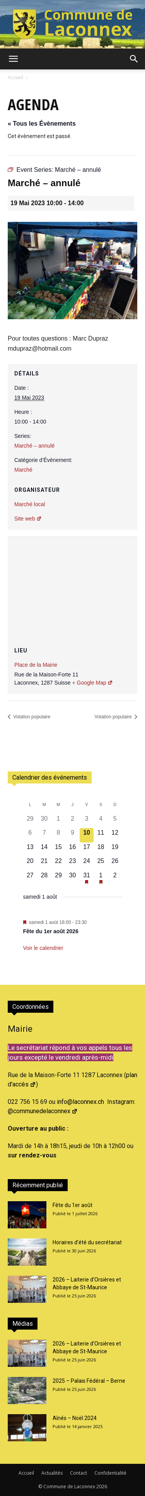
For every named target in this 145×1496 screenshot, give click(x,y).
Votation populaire (31, 716)
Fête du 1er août (72, 1205)
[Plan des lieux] (72, 583)
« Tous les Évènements (42, 123)
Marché (23, 470)
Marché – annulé (34, 446)
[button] (13, 58)
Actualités (52, 1473)
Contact (78, 1473)
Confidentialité (110, 1473)
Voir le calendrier (43, 948)
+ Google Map (92, 683)
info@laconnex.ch (80, 1101)
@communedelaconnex (43, 1111)
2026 (101, 1486)
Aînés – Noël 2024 (75, 1418)
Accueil (15, 77)
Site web (28, 518)
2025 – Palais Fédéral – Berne (89, 1381)
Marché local (29, 504)
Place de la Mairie (35, 665)
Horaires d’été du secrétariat (87, 1242)
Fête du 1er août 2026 (50, 931)
